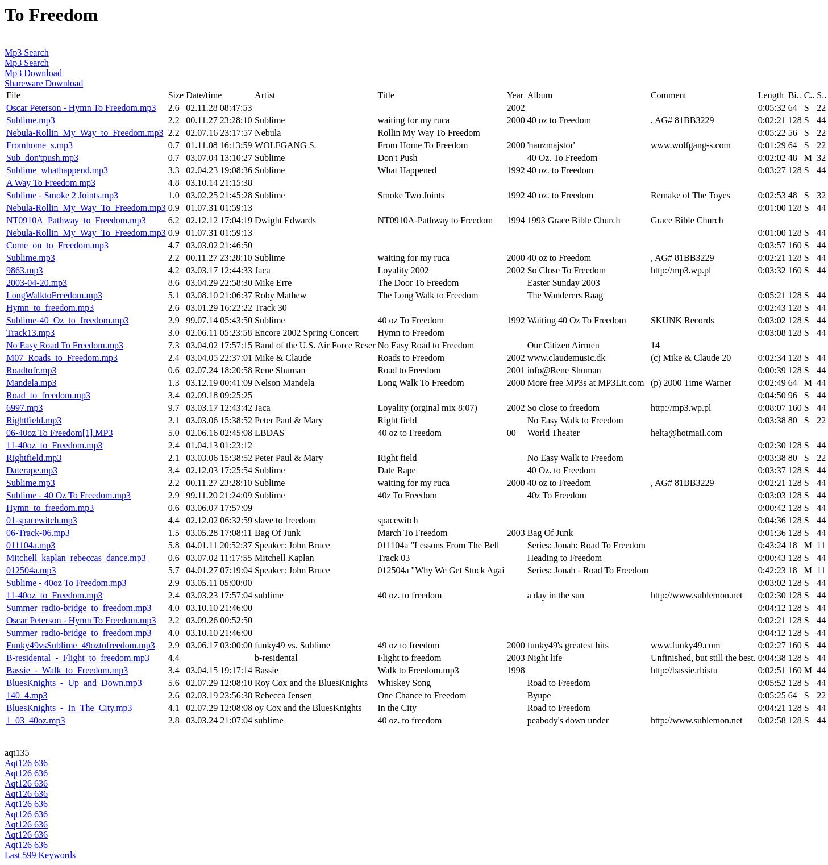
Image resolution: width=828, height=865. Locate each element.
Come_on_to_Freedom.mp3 (57, 245)
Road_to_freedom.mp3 (48, 395)
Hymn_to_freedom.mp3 (50, 308)
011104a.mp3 (30, 545)
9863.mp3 (24, 270)
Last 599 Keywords (40, 855)
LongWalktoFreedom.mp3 (54, 295)
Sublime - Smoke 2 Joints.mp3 (62, 195)
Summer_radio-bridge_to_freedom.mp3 (79, 608)
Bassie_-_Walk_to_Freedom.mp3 (67, 670)
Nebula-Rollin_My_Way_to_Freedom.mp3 (84, 133)
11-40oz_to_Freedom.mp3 (54, 445)
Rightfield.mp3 (33, 420)
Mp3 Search (27, 52)
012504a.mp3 (31, 570)
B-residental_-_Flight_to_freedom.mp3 (77, 658)
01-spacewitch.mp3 (41, 520)
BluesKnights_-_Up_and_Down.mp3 (74, 683)
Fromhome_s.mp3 (39, 145)
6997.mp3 (24, 408)
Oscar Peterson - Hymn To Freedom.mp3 (81, 108)
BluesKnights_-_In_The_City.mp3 (69, 708)
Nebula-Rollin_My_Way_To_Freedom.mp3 (86, 208)
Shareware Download (44, 83)
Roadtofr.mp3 (31, 370)
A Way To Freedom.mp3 (50, 183)
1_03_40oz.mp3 (35, 720)
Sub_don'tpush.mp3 (42, 158)
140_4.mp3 (26, 695)
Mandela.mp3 (31, 383)
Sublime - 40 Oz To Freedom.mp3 (68, 495)
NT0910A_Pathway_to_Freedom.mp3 (76, 220)
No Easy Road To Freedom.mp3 (64, 345)
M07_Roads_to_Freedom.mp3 (62, 358)
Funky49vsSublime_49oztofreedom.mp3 (80, 645)
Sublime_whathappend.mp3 (57, 170)
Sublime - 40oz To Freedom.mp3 (66, 583)
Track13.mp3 (30, 333)
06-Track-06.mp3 (38, 533)
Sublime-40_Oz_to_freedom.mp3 (67, 320)
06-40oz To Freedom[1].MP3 (59, 433)
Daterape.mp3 (31, 470)
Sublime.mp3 (30, 120)
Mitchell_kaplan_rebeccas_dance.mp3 (76, 558)
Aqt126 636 (26, 763)
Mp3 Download (33, 73)
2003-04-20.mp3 (36, 283)
